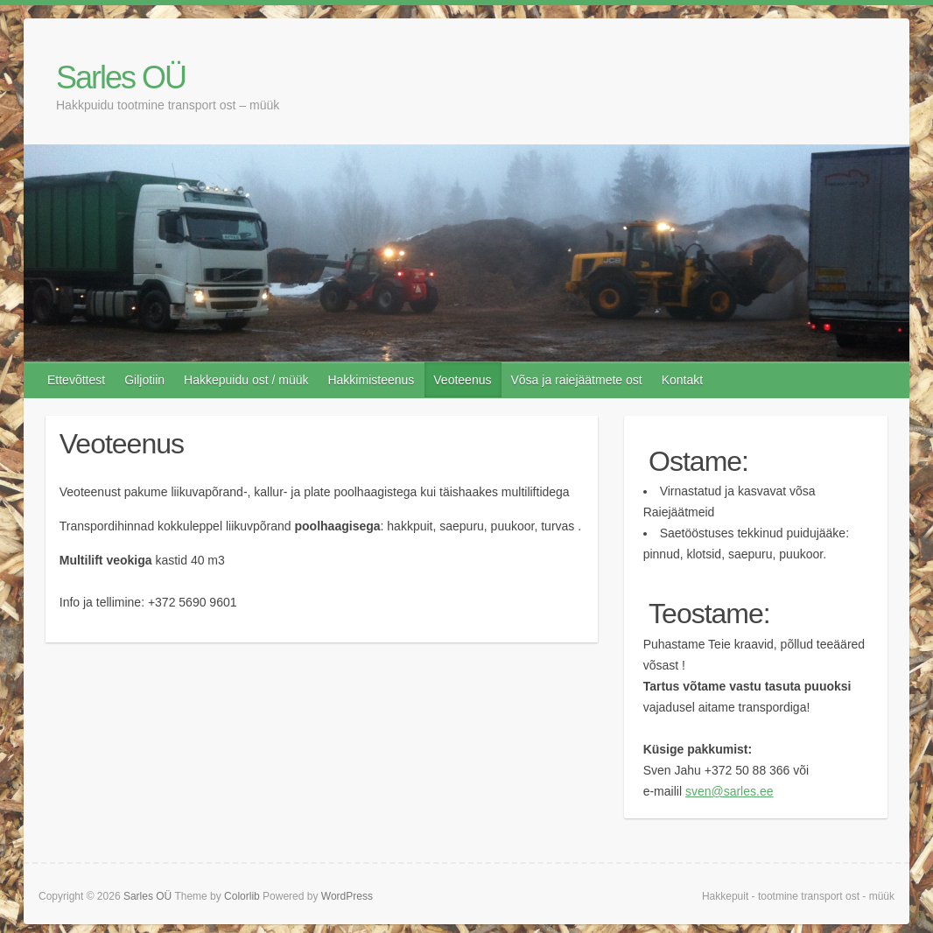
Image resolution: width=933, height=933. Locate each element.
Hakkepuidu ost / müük (246, 380)
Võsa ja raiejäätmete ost (576, 380)
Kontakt (682, 380)
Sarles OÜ (121, 77)
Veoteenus (462, 380)
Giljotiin (144, 380)
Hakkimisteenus (370, 380)
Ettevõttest (76, 380)
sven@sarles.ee (729, 791)
